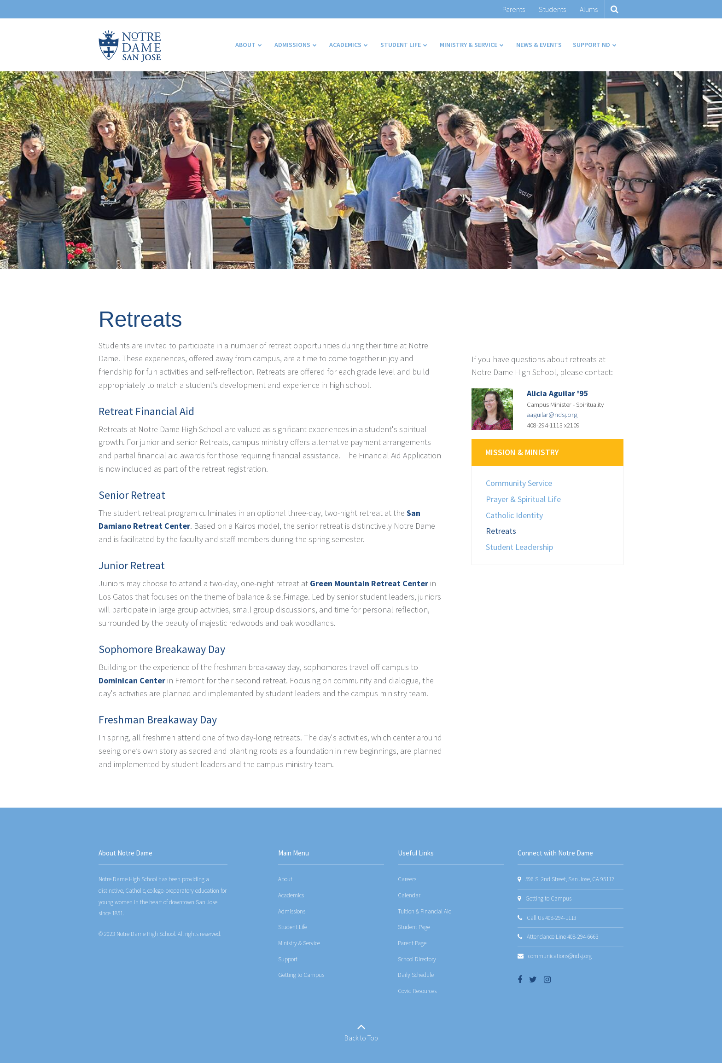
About (285, 879)
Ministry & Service (299, 943)
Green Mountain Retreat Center (369, 583)
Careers (407, 879)
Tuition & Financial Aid (425, 911)
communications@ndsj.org (560, 956)
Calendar (409, 895)
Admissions (291, 911)
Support (287, 959)
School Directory (417, 959)
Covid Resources (417, 991)
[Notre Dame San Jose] (130, 46)
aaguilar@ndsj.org (552, 414)
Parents (513, 9)
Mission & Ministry (522, 452)
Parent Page (412, 943)
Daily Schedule (416, 975)
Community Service (519, 483)
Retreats (501, 531)
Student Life (292, 927)
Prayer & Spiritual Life (523, 499)
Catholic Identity (514, 515)
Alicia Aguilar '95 (557, 393)
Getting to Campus (301, 975)
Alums (589, 9)
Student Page (414, 927)
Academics (291, 895)
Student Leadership (519, 547)
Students (552, 9)
